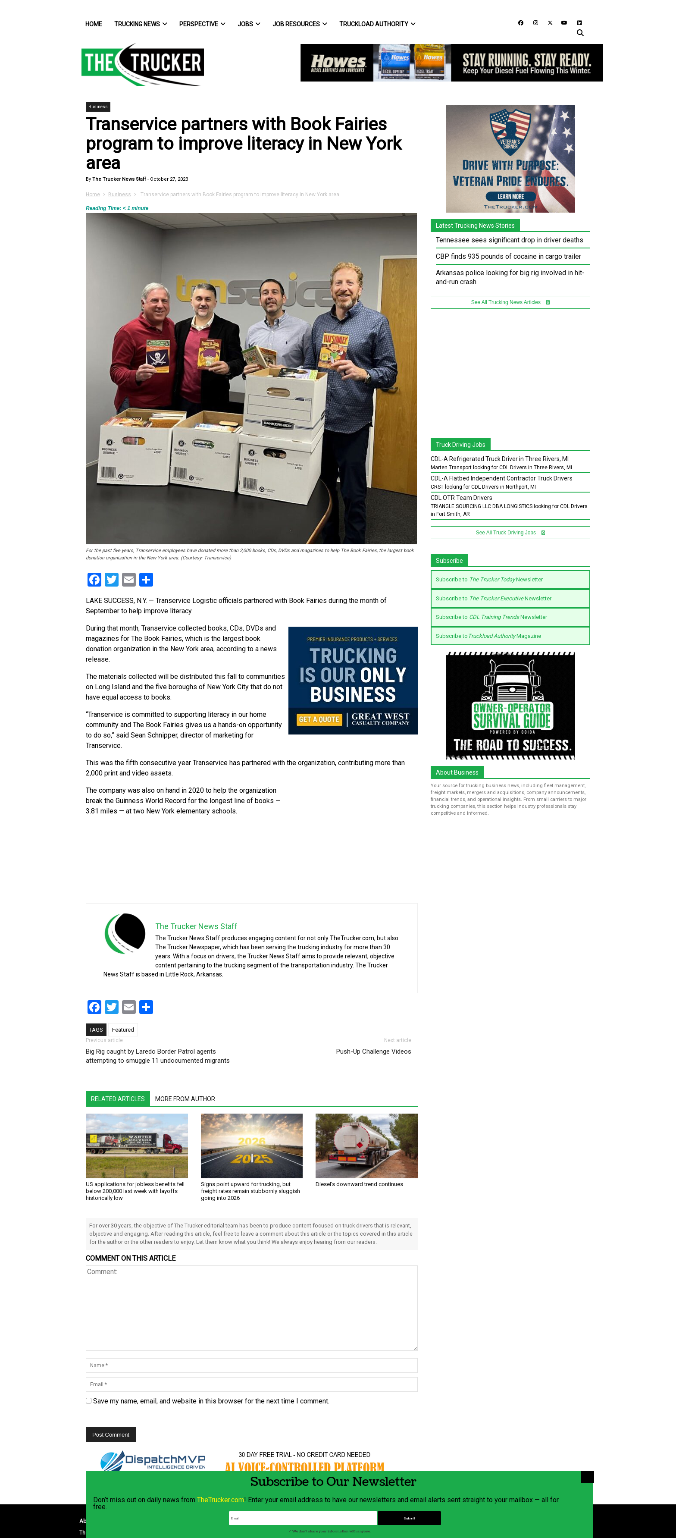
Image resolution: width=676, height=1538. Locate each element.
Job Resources (299, 24)
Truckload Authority (377, 24)
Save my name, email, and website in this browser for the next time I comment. (211, 1401)
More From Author (185, 1098)
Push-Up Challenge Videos (373, 1051)
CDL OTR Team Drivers (461, 497)
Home (93, 24)
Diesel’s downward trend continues (359, 1184)
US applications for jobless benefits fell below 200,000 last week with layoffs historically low (135, 1191)
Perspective (202, 24)
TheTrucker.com (220, 1515)
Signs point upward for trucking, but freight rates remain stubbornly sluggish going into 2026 (250, 1191)
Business (98, 106)
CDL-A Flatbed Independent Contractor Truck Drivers (502, 478)
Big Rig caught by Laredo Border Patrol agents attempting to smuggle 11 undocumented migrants (158, 1056)
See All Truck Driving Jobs (510, 533)
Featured (123, 1029)
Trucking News (140, 24)
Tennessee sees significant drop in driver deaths (509, 240)
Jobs (249, 24)
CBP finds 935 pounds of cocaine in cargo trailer (508, 256)
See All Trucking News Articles (510, 302)
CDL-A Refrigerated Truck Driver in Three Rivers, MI (500, 458)
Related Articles (118, 1098)
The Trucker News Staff (118, 179)
